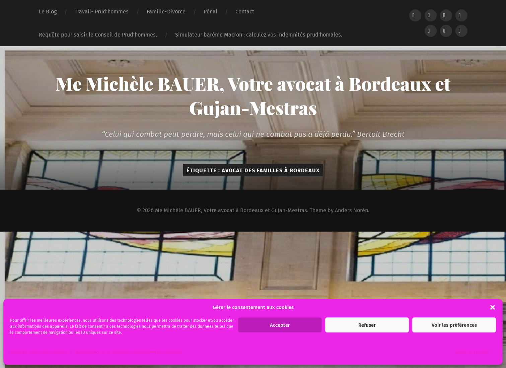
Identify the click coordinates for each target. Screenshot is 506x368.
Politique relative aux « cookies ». (41, 352)
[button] (492, 307)
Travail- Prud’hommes (102, 11)
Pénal (210, 11)
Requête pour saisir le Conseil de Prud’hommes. (98, 35)
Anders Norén (351, 210)
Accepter (280, 325)
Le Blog (48, 11)
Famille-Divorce (166, 11)
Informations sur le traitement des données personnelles (129, 352)
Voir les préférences (454, 325)
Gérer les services (472, 352)
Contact (244, 11)
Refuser (367, 325)
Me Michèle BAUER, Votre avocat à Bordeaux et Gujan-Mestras (253, 95)
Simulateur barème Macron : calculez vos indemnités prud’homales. (258, 35)
